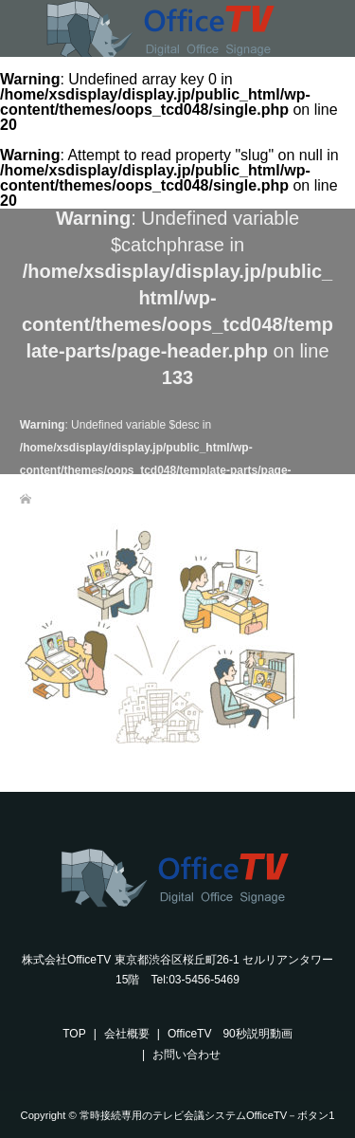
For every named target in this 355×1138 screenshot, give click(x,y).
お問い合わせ (186, 1054)
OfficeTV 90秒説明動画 (230, 1033)
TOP (73, 1033)
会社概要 (127, 1033)
